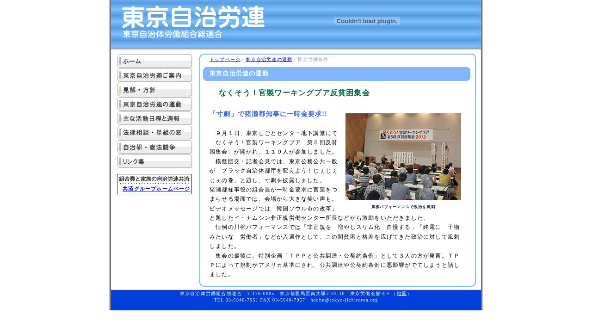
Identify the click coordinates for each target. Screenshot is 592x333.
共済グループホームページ (156, 188)
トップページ (225, 59)
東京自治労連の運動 (269, 59)
